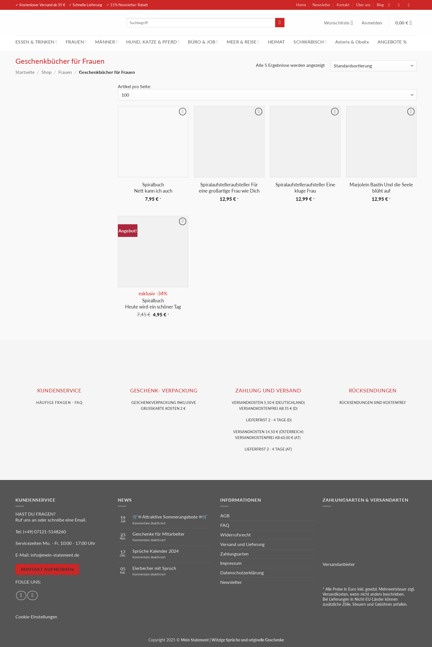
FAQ (224, 525)
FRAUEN (76, 41)
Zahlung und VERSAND (268, 391)
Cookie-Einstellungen (36, 616)
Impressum (231, 563)
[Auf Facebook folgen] (392, 5)
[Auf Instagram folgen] (401, 5)
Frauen (65, 72)
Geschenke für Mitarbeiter (158, 533)
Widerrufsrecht (235, 534)
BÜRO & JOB (203, 41)
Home (301, 5)
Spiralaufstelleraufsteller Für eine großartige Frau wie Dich (229, 188)
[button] (372, 23)
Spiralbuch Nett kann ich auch (153, 188)
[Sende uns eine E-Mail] (411, 5)
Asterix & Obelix (352, 41)
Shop (47, 72)
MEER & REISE (243, 41)
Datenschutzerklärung (242, 572)
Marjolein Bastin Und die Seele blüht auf (381, 188)
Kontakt (343, 5)
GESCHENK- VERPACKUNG (163, 391)
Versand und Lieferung (242, 544)
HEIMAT (276, 41)
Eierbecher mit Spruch (154, 568)
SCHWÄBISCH (310, 41)
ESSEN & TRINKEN (36, 41)
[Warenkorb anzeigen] (406, 23)
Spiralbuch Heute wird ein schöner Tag (153, 304)
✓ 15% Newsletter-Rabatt (127, 5)
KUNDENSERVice (59, 391)
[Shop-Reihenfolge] (373, 65)
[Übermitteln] (279, 23)
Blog (380, 5)
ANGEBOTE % (392, 41)
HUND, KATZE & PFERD (152, 41)
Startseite (25, 72)
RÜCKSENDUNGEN (373, 391)
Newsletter (321, 5)
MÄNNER (106, 41)
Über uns (363, 5)
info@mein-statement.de (55, 554)
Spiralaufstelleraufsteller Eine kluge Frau (305, 188)
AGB (224, 515)
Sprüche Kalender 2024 (155, 551)
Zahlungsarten (234, 553)
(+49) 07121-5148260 (44, 531)
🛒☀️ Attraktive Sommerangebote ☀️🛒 (170, 516)
